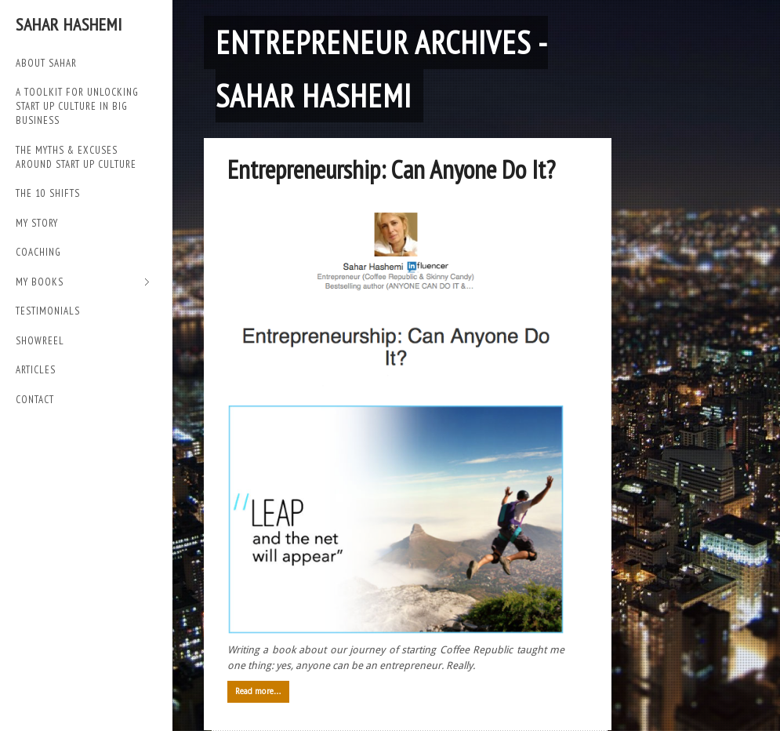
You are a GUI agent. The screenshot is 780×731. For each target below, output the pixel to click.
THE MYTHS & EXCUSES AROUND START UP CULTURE (76, 157)
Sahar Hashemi (69, 24)
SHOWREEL (40, 340)
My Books (83, 282)
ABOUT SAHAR (46, 63)
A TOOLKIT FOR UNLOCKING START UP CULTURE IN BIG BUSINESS (77, 106)
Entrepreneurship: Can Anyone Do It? (391, 169)
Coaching (38, 252)
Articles (36, 369)
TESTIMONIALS (48, 311)
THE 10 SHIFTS (48, 193)
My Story (37, 223)
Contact (35, 399)
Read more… (258, 691)
